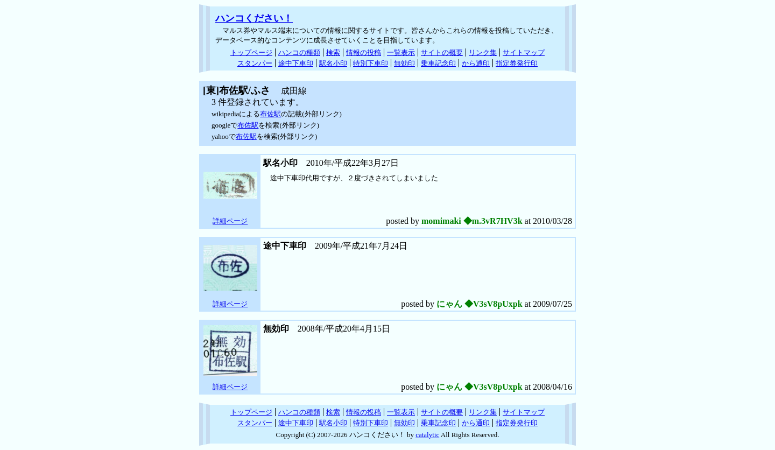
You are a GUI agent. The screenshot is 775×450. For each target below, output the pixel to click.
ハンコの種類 (299, 52)
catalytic (427, 435)
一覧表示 (401, 52)
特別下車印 (370, 63)
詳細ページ (230, 221)
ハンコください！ (254, 18)
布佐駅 (270, 114)
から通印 (476, 63)
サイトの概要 (442, 52)
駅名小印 (333, 63)
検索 (333, 52)
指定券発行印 (517, 63)
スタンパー (254, 63)
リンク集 (483, 52)
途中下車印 (295, 63)
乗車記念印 (438, 63)
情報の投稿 (363, 52)
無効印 (404, 63)
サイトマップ (524, 52)
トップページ (251, 52)
